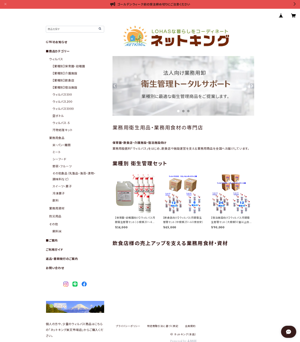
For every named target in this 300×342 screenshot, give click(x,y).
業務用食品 (57, 138)
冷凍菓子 (58, 193)
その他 (53, 224)
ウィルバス (56, 59)
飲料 (55, 200)
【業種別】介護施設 (64, 73)
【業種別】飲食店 (63, 80)
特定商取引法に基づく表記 (162, 326)
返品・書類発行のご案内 (62, 259)
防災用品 (55, 216)
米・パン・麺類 (61, 145)
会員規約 (190, 326)
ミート (56, 152)
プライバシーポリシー (128, 326)
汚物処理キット (62, 130)
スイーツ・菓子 (62, 186)
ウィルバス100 (62, 94)
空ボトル (58, 116)
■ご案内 (52, 240)
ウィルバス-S (61, 123)
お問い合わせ (55, 268)
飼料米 (57, 231)
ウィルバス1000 (63, 109)
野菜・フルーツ (62, 166)
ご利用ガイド (54, 250)
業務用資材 (57, 208)
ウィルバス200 (62, 102)
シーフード (59, 159)
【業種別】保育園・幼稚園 (68, 66)
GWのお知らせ (56, 42)
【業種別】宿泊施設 (64, 87)
